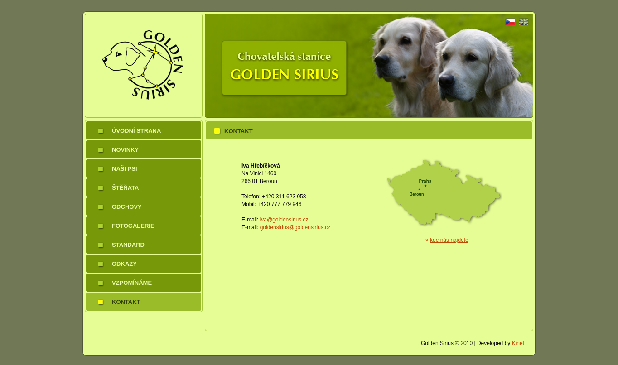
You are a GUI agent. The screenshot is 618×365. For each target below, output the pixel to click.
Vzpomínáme (132, 282)
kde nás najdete (449, 240)
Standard (128, 244)
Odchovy (127, 206)
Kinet (518, 343)
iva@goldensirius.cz (284, 219)
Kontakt (126, 301)
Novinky (125, 149)
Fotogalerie (133, 225)
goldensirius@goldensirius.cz (295, 227)
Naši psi (124, 168)
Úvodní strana (136, 130)
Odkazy (124, 263)
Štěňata (125, 187)
